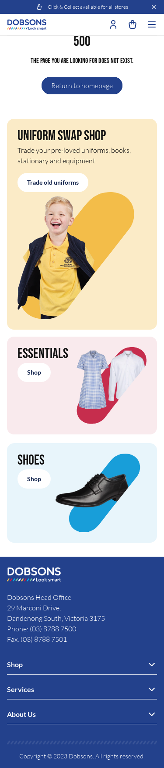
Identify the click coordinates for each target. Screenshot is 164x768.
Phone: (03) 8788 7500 (41, 628)
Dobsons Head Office (40, 597)
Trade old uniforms (53, 182)
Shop (34, 372)
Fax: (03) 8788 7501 (37, 639)
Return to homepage (82, 85)
